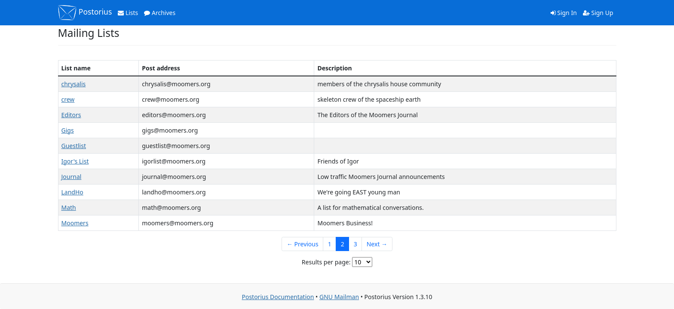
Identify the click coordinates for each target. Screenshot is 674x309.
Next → (377, 244)
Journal (71, 177)
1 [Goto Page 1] (329, 244)
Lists (128, 13)
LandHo (72, 192)
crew (68, 99)
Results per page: (326, 262)
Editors (71, 115)
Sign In (564, 13)
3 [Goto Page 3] (355, 244)
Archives (159, 13)
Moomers (75, 223)
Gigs (67, 130)
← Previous (303, 244)
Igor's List (75, 161)
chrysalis (73, 84)
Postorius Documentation (278, 297)
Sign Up (598, 13)
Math (68, 207)
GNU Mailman (339, 297)
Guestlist (73, 146)
